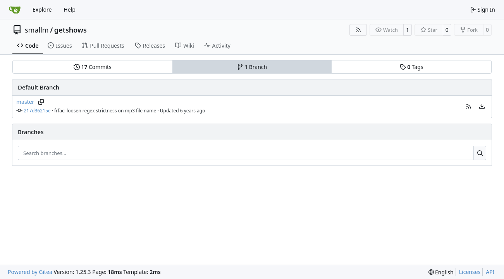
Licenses (470, 272)
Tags (411, 67)
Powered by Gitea (30, 272)
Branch (252, 67)
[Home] (15, 10)
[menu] (482, 106)
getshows (70, 30)
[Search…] (479, 153)
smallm (37, 30)
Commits (93, 67)
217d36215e (37, 110)
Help (70, 9)
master (25, 101)
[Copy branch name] (41, 102)
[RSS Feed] (358, 30)
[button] (469, 106)
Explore (42, 9)
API (490, 272)
